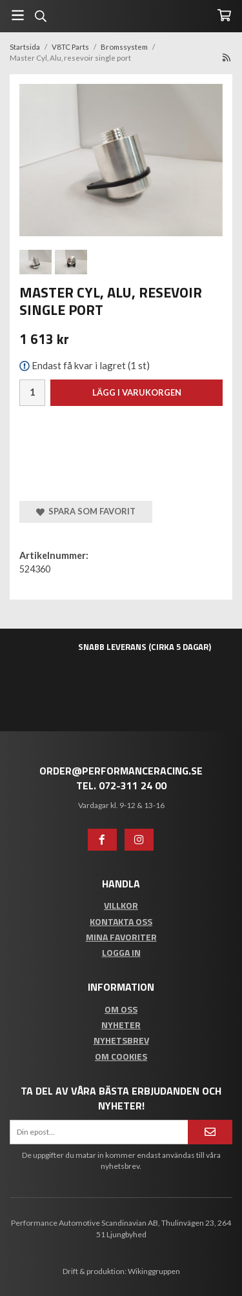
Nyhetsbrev (121, 1040)
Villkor (121, 905)
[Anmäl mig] (210, 1132)
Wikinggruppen (154, 1271)
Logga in (121, 952)
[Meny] (17, 15)
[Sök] (40, 16)
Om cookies (121, 1056)
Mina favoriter (121, 937)
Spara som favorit (86, 511)
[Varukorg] (224, 15)
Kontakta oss (121, 921)
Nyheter (121, 1024)
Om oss (121, 1009)
